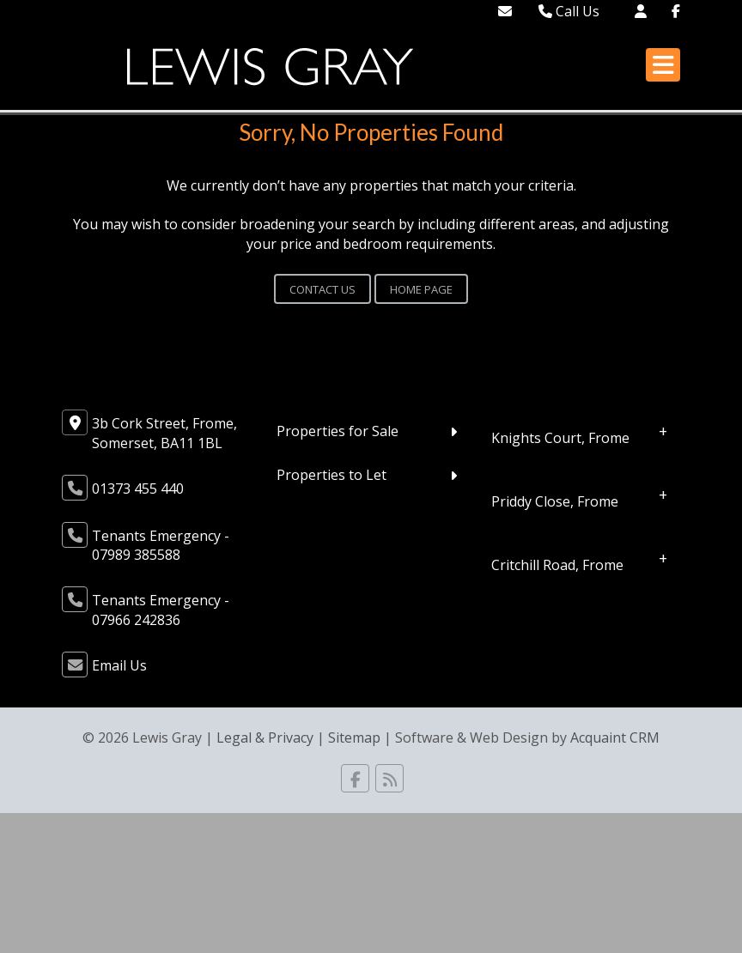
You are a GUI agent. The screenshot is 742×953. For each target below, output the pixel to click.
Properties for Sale (337, 431)
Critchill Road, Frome (557, 564)
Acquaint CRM (615, 737)
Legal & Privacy (264, 737)
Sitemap (354, 737)
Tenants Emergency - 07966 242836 (160, 610)
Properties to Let (331, 474)
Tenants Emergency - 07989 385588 (160, 545)
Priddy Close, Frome (554, 501)
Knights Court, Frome (560, 437)
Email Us (119, 665)
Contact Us (322, 289)
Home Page (421, 289)
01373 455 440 (138, 488)
